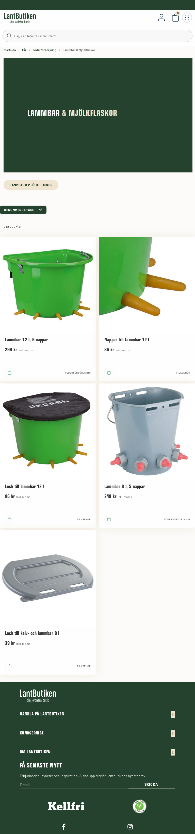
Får (24, 50)
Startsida (10, 50)
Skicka (151, 784)
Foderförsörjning (44, 50)
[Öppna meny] (187, 17)
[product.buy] (9, 372)
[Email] (74, 785)
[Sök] (97, 35)
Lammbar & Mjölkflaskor (31, 185)
